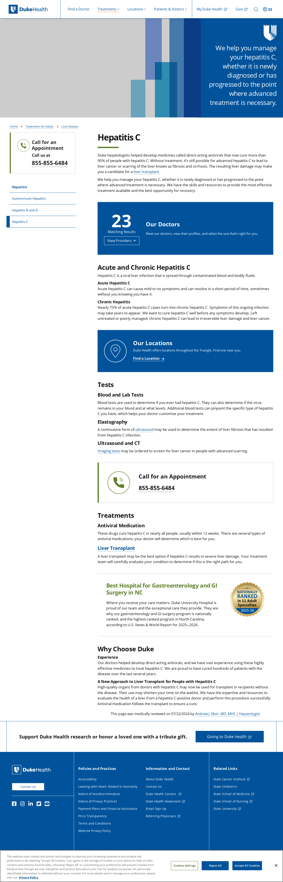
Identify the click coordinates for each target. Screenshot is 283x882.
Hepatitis (19, 198)
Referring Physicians (161, 827)
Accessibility (87, 790)
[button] (121, 252)
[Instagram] (23, 816)
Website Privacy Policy (94, 842)
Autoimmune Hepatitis (29, 210)
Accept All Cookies (247, 871)
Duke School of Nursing (231, 812)
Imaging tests (109, 462)
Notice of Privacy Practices (97, 812)
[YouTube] (48, 816)
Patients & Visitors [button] (169, 9)
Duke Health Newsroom (163, 812)
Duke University (225, 820)
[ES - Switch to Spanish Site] (268, 9)
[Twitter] (40, 816)
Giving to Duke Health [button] (227, 748)
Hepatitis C (20, 233)
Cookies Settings (185, 871)
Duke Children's (225, 798)
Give (239, 9)
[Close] (276, 871)
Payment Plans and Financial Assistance (107, 820)
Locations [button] (135, 9)
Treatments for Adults (40, 138)
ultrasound (144, 440)
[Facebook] (15, 816)
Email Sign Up (156, 820)
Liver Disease (69, 138)
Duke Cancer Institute (230, 790)
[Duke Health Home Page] (32, 781)
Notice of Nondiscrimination (99, 805)
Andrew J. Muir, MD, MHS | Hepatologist (227, 725)
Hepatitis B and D (25, 221)
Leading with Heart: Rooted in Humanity (107, 798)
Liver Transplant (116, 559)
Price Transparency (92, 827)
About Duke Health (160, 790)
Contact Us (28, 798)
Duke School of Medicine (232, 805)
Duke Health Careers (161, 805)
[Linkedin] (31, 816)
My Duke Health (209, 9)
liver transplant (146, 183)
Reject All (215, 871)
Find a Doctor (79, 9)
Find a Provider (249, 116)
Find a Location (146, 370)
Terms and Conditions (94, 835)
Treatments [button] (107, 9)
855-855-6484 (50, 174)
